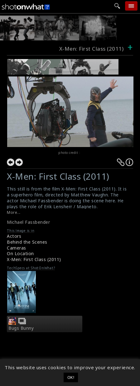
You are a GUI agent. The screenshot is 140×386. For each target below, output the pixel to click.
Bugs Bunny (21, 328)
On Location (20, 253)
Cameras (16, 248)
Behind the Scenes (27, 242)
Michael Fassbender (28, 222)
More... (14, 212)
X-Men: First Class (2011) (34, 259)
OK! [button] (71, 377)
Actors (14, 236)
